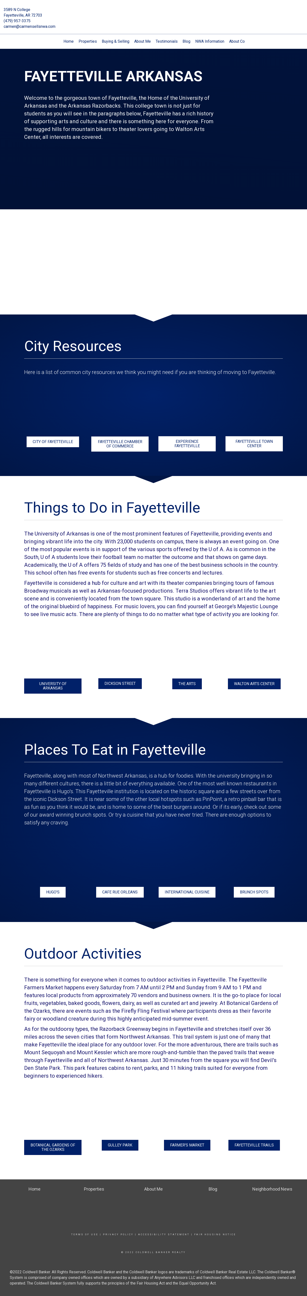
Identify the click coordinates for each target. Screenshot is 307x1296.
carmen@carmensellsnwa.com (29, 26)
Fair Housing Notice (215, 1234)
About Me (142, 41)
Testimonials (167, 41)
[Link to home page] (153, 13)
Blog (186, 41)
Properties (88, 41)
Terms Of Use (84, 1234)
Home (68, 41)
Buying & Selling (115, 41)
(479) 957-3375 (17, 21)
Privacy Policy (118, 1234)
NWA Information (209, 41)
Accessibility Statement (164, 1234)
